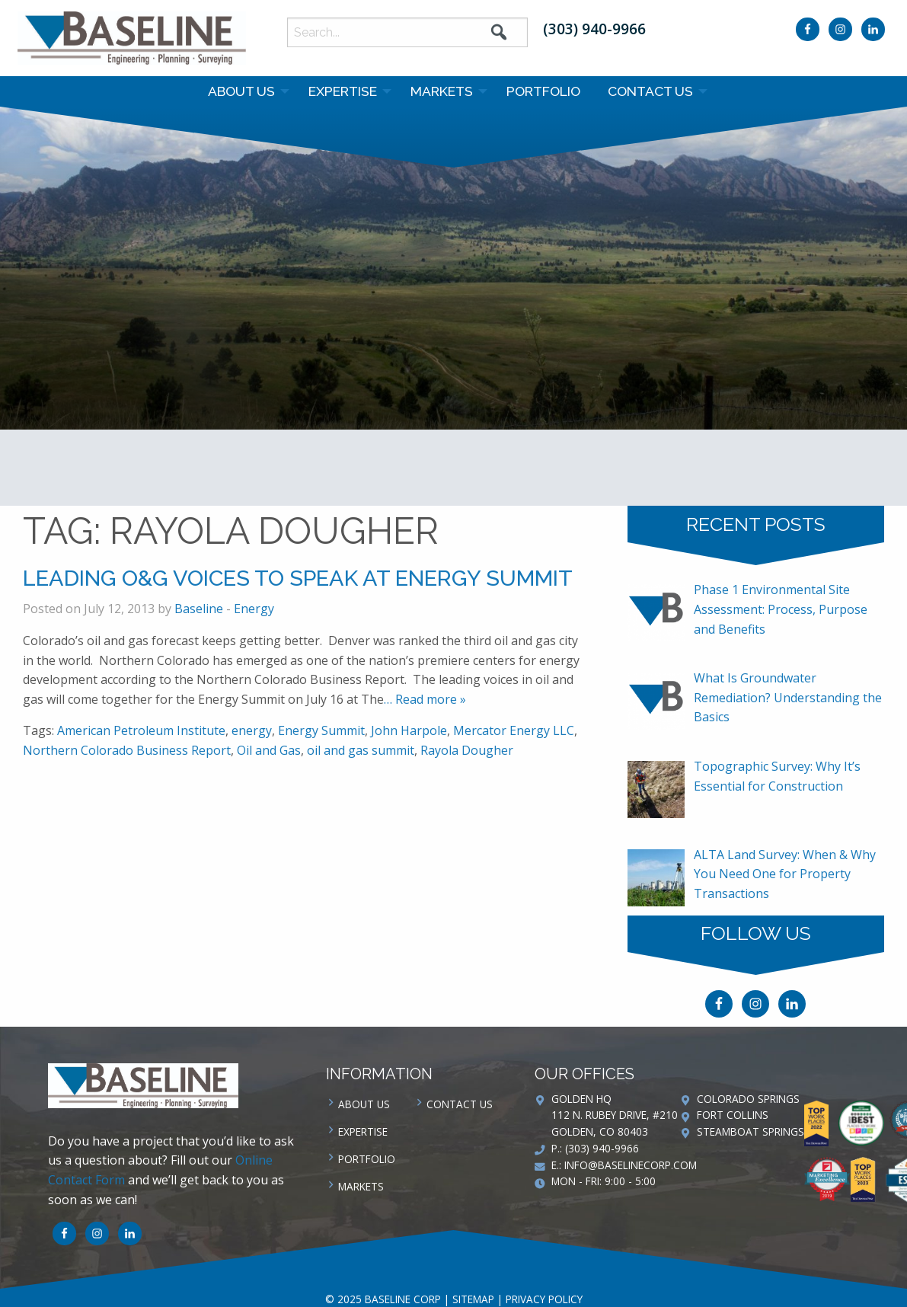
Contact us (650, 91)
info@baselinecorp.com (630, 1165)
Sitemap (473, 1299)
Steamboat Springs (750, 1131)
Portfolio (543, 91)
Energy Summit (321, 730)
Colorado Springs (748, 1098)
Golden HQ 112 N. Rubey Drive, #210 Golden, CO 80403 (614, 1115)
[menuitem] (244, 91)
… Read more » (425, 699)
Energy (254, 608)
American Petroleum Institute (141, 730)
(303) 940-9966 (594, 28)
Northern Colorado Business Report (127, 750)
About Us (241, 91)
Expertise (342, 91)
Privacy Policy (544, 1299)
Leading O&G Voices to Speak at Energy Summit (298, 578)
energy (252, 730)
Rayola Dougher (466, 750)
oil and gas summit (360, 750)
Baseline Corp (132, 38)
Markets (441, 91)
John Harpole (409, 730)
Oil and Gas (269, 750)
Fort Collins (732, 1114)
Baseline (198, 608)
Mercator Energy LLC (513, 730)
